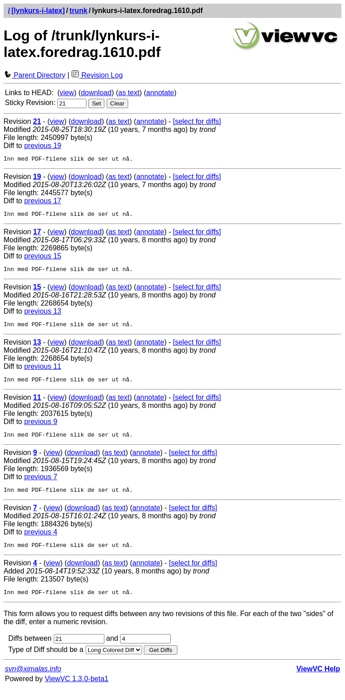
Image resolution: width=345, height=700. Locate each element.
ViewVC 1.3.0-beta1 (76, 691)
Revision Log (97, 75)
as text (128, 92)
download (96, 92)
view (67, 92)
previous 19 (42, 145)
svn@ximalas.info (33, 681)
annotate (160, 92)
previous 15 (42, 258)
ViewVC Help (318, 681)
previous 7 (40, 485)
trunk (78, 10)
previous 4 (40, 541)
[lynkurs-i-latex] (38, 10)
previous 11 (42, 372)
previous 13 (42, 315)
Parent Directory (34, 75)
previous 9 (40, 428)
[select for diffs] (197, 121)
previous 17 (42, 202)
